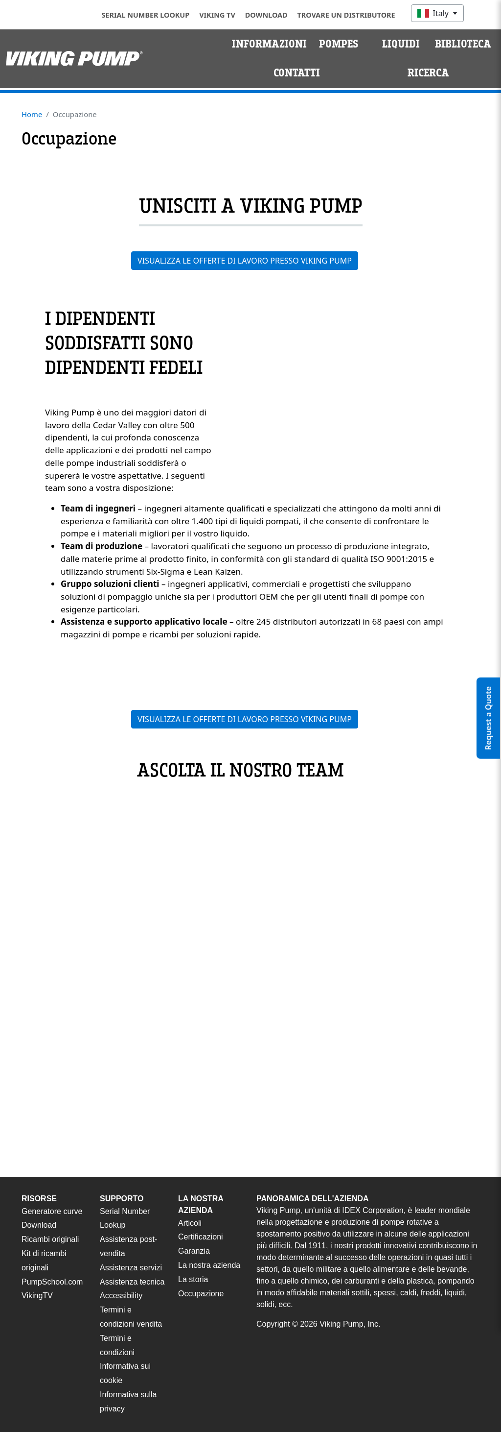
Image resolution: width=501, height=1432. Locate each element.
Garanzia (194, 1251)
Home (32, 114)
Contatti (296, 73)
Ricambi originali (50, 1239)
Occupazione (201, 1293)
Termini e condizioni (117, 1345)
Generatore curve (52, 1211)
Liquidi (401, 44)
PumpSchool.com (52, 1282)
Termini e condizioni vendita (131, 1317)
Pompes (339, 44)
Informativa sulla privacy (128, 1401)
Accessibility (121, 1295)
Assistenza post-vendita (128, 1246)
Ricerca (428, 73)
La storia (193, 1279)
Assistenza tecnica (132, 1282)
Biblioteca (463, 44)
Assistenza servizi (131, 1267)
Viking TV (217, 15)
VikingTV (37, 1295)
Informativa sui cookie (125, 1373)
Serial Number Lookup (146, 15)
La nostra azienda (209, 1265)
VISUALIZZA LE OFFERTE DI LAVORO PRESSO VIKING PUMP (244, 260)
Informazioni (269, 44)
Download (266, 15)
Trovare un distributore (346, 15)
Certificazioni (200, 1237)
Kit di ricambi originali (44, 1260)
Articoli (190, 1223)
